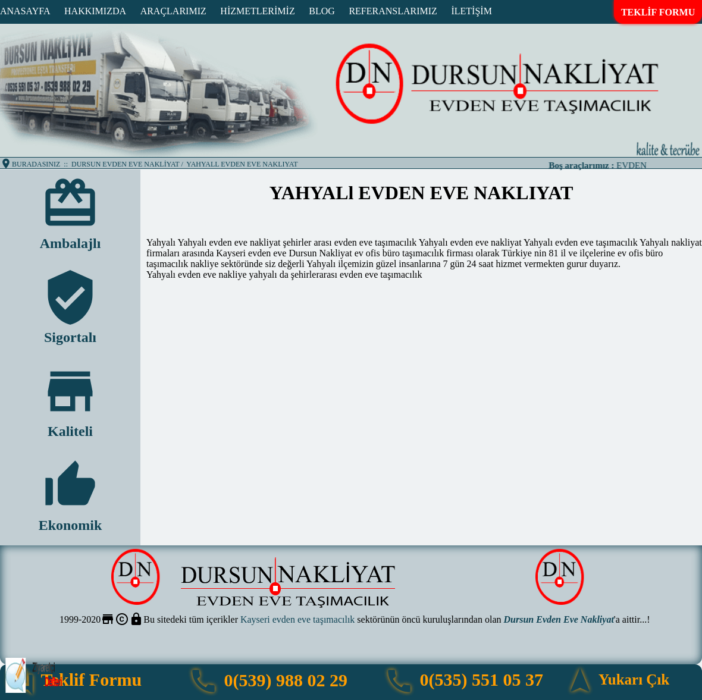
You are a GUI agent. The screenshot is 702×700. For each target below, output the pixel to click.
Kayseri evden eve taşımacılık (297, 619)
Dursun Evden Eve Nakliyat (559, 619)
